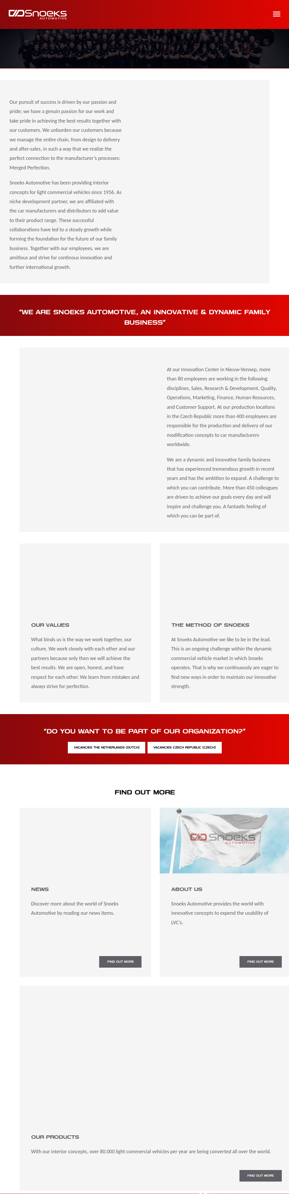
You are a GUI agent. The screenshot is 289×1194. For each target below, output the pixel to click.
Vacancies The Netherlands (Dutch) (98, 748)
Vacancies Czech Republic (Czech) (194, 748)
